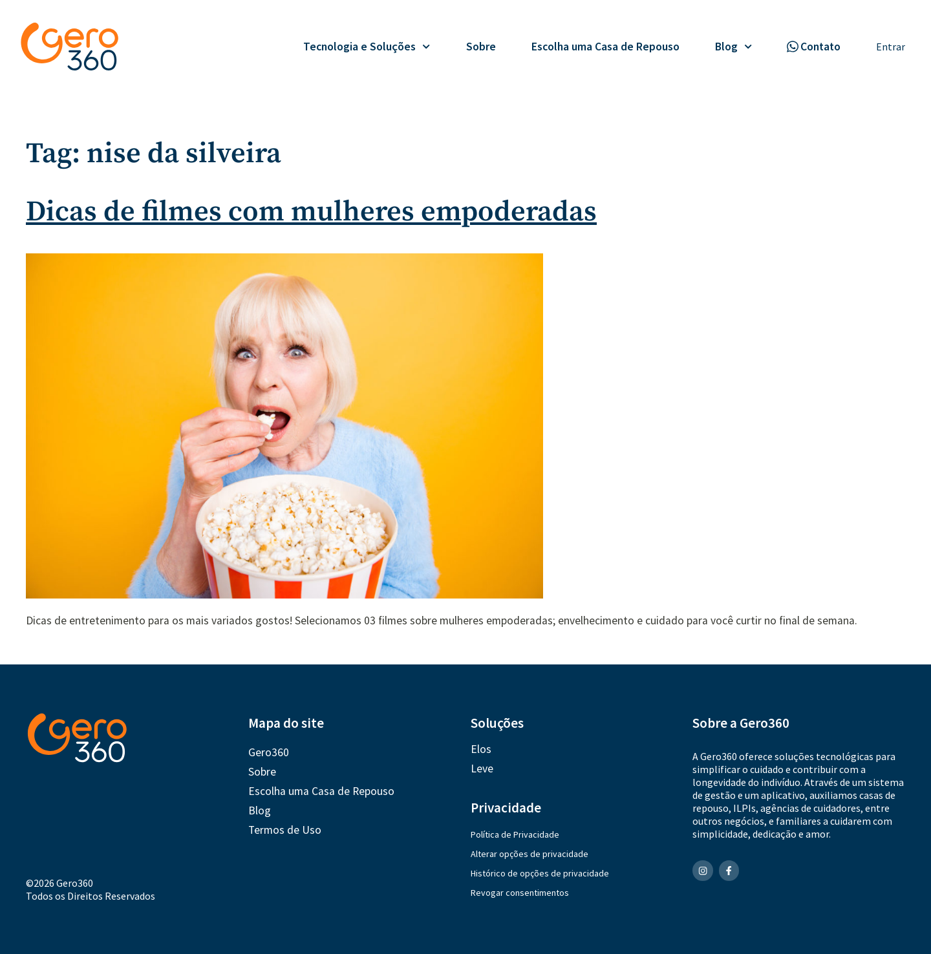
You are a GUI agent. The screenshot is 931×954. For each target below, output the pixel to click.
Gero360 (268, 752)
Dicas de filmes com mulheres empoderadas (311, 212)
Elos (481, 749)
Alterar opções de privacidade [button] (529, 854)
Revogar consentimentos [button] (520, 892)
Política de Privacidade (515, 834)
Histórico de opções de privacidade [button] (540, 873)
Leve (482, 768)
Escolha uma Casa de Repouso (605, 46)
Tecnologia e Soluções (366, 46)
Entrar (890, 46)
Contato (820, 46)
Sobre (481, 46)
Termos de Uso (284, 830)
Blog (733, 46)
